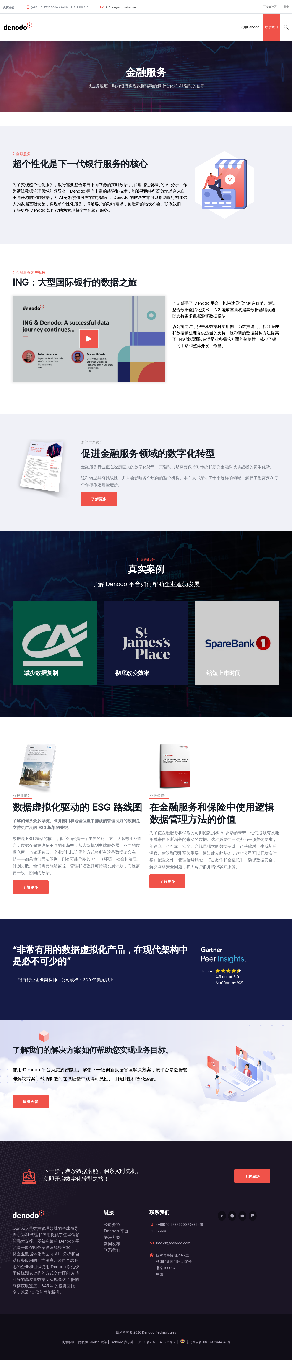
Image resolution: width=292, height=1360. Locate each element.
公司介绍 (112, 1224)
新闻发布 (112, 1243)
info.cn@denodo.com (121, 7)
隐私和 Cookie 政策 (92, 1342)
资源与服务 (147, 27)
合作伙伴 (105, 27)
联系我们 (271, 27)
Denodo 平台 (116, 1231)
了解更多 (99, 499)
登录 (286, 6)
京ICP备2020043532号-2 (156, 1342)
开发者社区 (270, 6)
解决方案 (85, 27)
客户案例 (125, 27)
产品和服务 (63, 27)
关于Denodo (172, 27)
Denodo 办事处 (122, 1342)
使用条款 (68, 1342)
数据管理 (42, 27)
